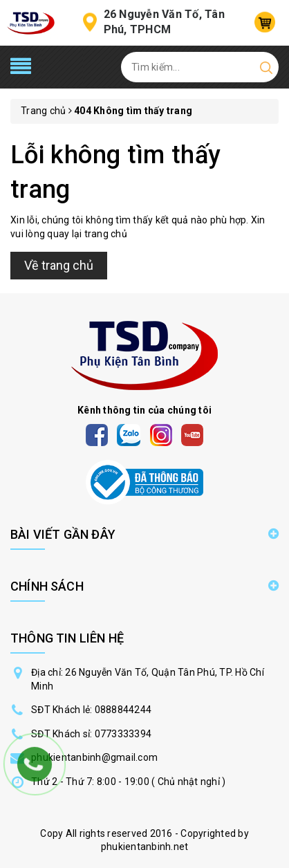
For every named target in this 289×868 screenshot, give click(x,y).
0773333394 (123, 733)
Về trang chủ (58, 265)
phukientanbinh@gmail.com (94, 757)
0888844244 (123, 709)
